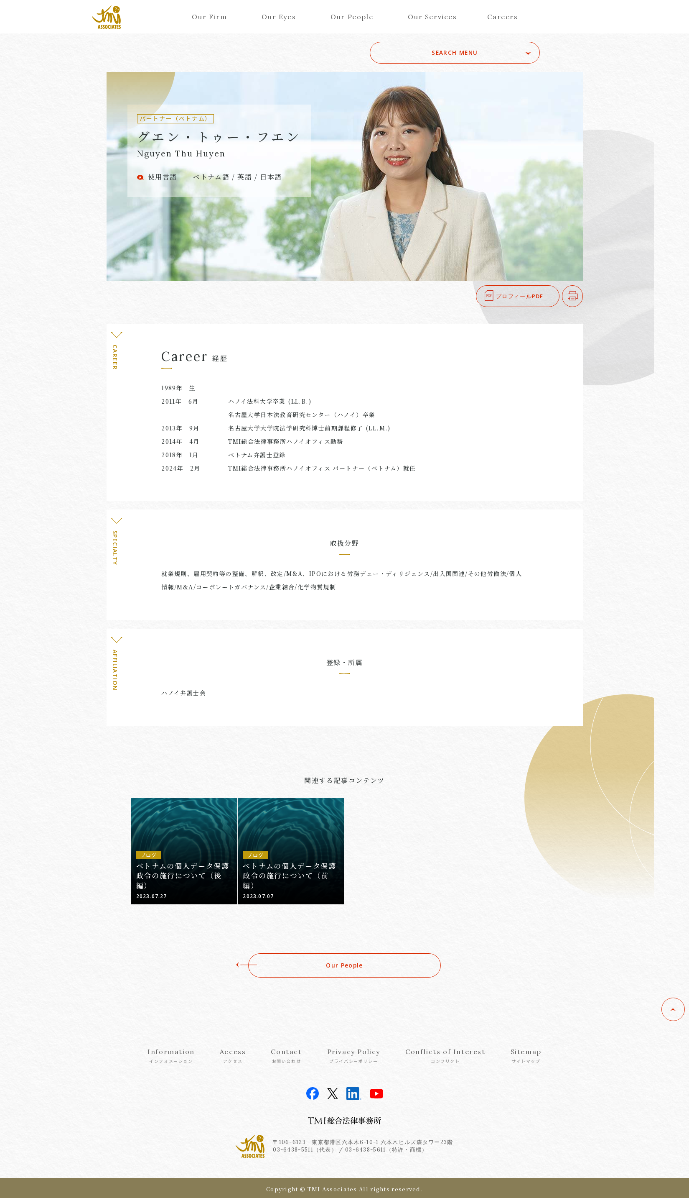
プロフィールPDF (520, 296)
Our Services (432, 17)
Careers (502, 17)
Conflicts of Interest (445, 1055)
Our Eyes (279, 17)
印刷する (582, 296)
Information (171, 1055)
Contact (286, 1055)
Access (233, 1055)
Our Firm (209, 17)
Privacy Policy (353, 1055)
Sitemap (526, 1055)
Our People (352, 17)
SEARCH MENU (481, 52)
